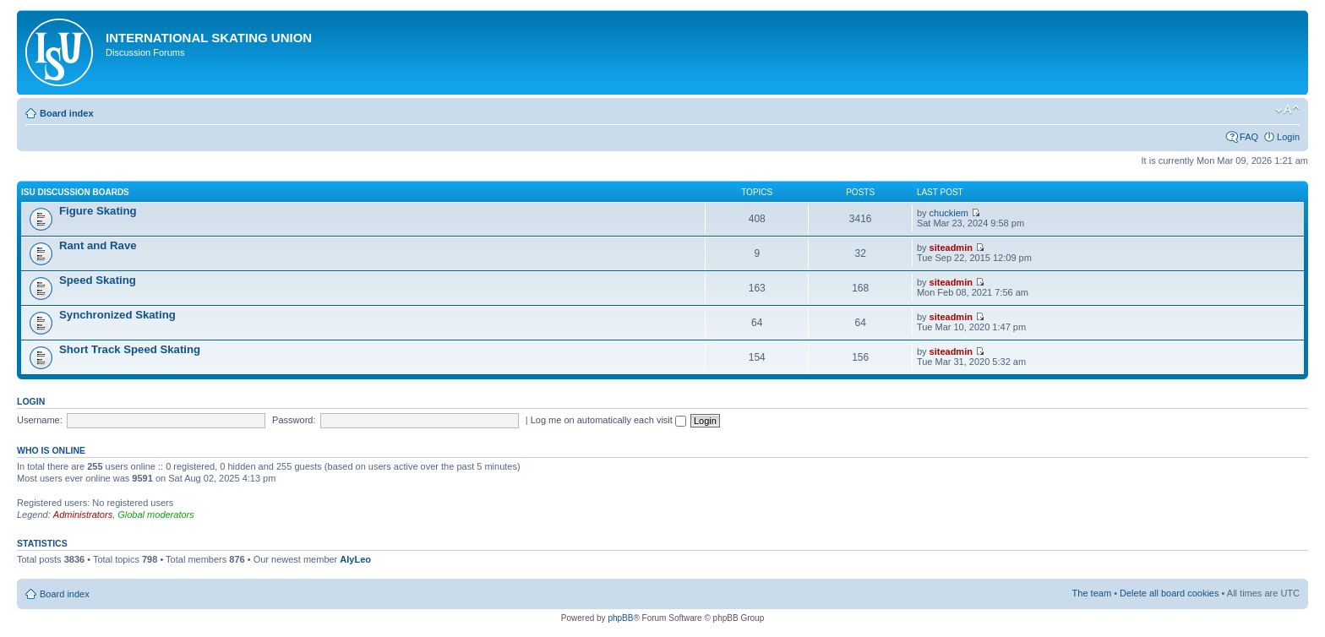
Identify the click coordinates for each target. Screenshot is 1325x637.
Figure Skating (98, 210)
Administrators (82, 514)
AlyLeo (355, 559)
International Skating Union (209, 37)
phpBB (620, 618)
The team (1091, 593)
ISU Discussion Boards (75, 192)
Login (1288, 137)
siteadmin (951, 247)
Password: (293, 420)
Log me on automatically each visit (608, 420)
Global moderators (155, 514)
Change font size (1287, 109)
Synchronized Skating (117, 314)
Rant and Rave (98, 245)
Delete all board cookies (1169, 593)
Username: (40, 420)
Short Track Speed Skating (129, 349)
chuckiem (949, 213)
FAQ (1249, 137)
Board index (67, 113)
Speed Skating (97, 280)
